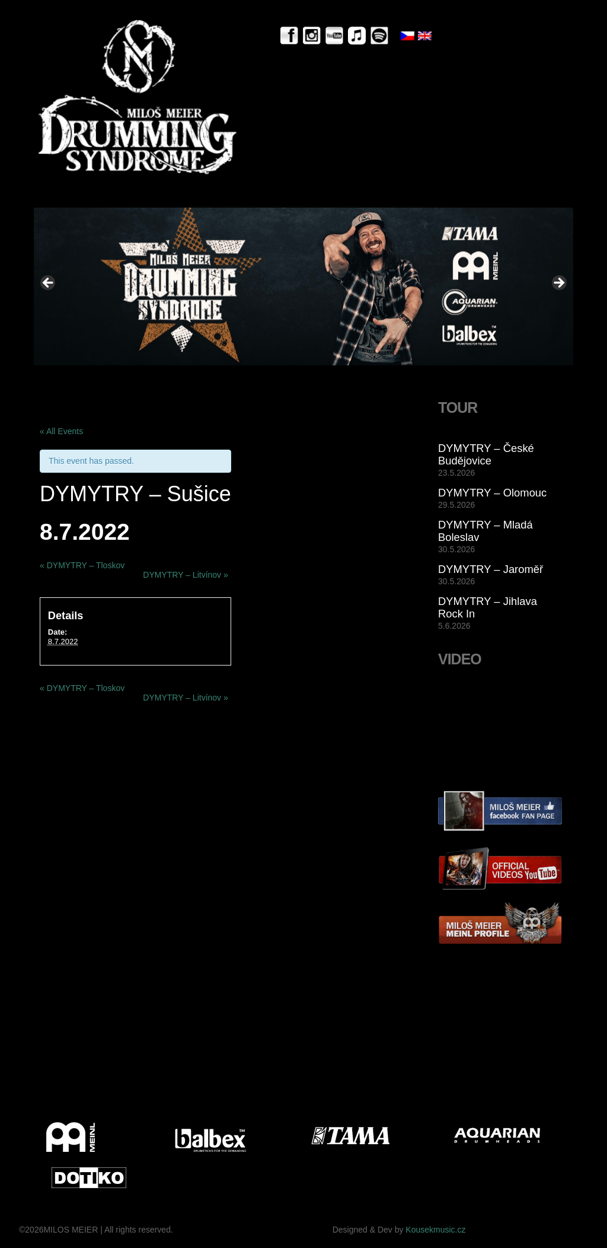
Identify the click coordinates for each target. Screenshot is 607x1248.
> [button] (558, 283)
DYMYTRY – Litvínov (185, 575)
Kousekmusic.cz (435, 1229)
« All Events (61, 431)
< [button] (48, 283)
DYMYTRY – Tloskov (82, 565)
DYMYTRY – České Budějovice (486, 454)
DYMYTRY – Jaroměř (490, 569)
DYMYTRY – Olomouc (492, 492)
